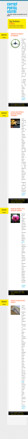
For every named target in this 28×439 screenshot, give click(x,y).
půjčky (12, 292)
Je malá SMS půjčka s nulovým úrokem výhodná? (17, 114)
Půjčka (16, 105)
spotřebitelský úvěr (17, 292)
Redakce (4, 37)
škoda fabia (13, 202)
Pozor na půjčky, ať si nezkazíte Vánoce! (18, 210)
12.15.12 (4, 210)
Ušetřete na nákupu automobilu (17, 35)
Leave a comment (21, 105)
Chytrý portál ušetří (12, 8)
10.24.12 (4, 301)
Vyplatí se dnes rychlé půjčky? (18, 301)
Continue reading (23, 99)
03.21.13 (4, 35)
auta (22, 412)
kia (13, 105)
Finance (16, 199)
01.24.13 (4, 113)
